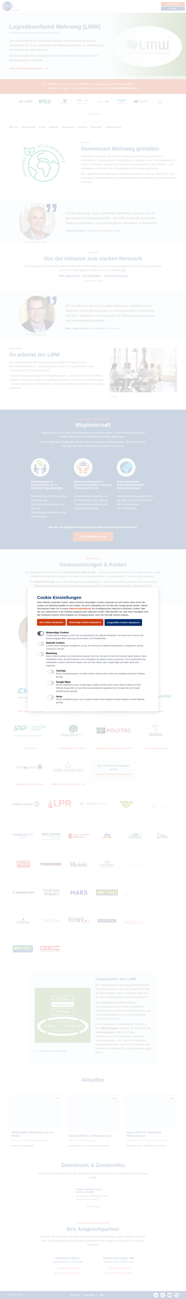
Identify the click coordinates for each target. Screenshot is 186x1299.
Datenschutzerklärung (80, 608)
